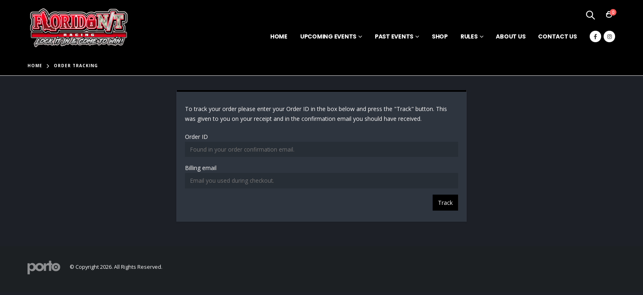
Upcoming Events (328, 36)
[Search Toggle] (590, 15)
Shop (440, 36)
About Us (510, 36)
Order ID (196, 137)
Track (445, 202)
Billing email (201, 168)
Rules (469, 36)
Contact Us (557, 36)
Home (278, 36)
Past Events (394, 36)
